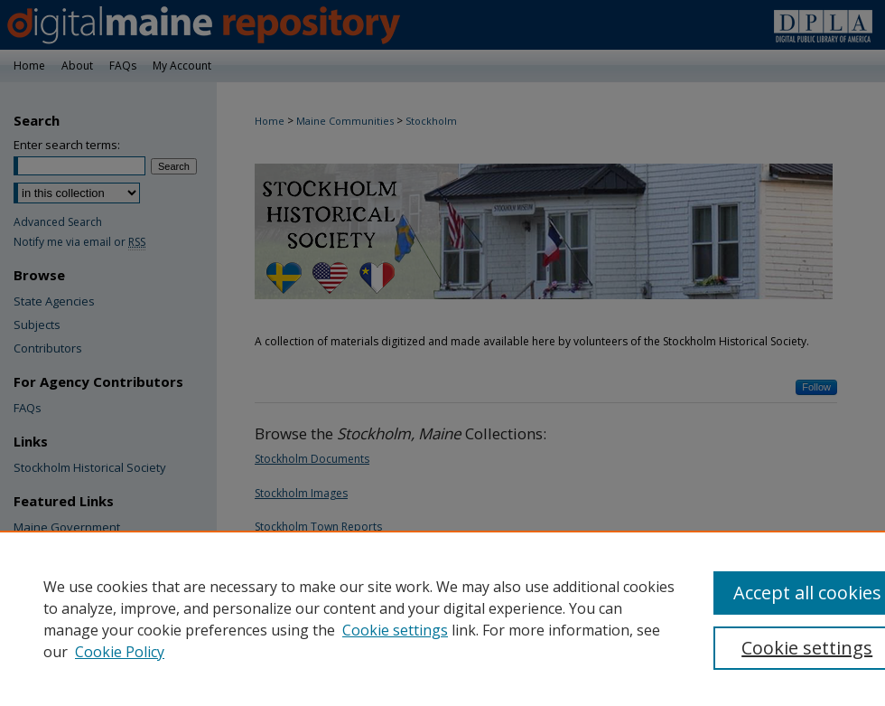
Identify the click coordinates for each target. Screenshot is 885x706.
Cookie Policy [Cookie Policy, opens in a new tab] (119, 652)
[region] (442, 618)
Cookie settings (395, 630)
